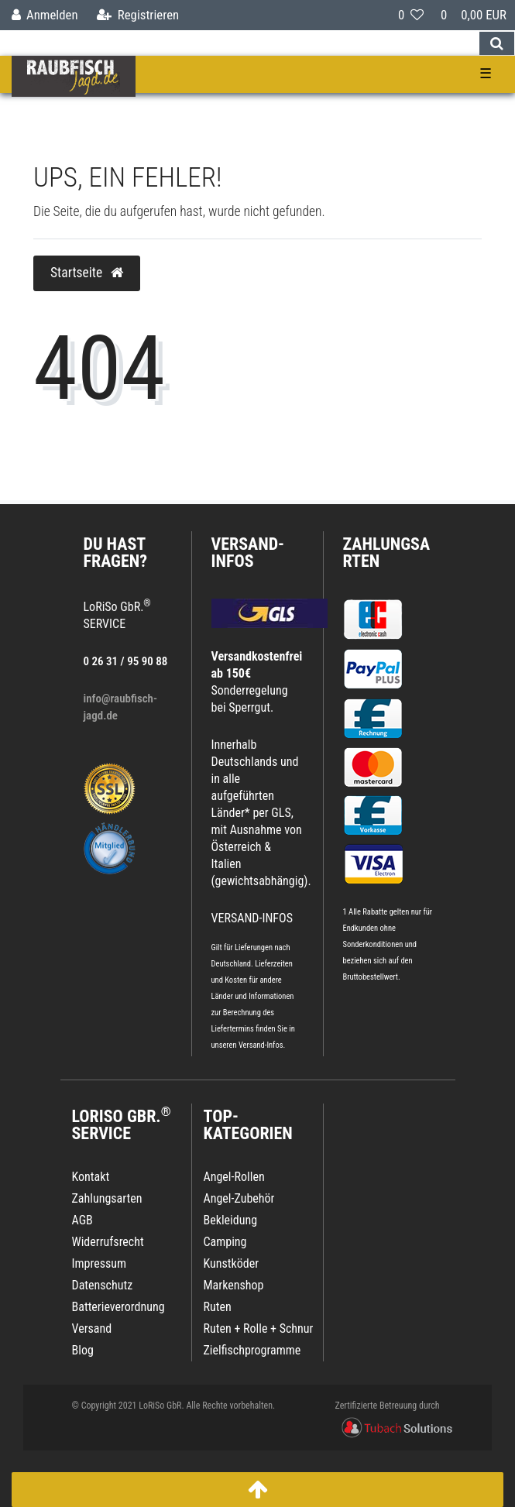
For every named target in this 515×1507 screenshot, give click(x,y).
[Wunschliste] (411, 15)
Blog (83, 1350)
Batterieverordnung (118, 1306)
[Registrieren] (137, 15)
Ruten (218, 1306)
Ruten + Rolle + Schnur (259, 1328)
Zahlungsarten (387, 552)
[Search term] (239, 43)
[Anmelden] (45, 15)
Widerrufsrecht (108, 1241)
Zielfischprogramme (252, 1350)
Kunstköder (231, 1263)
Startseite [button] (86, 272)
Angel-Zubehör (239, 1198)
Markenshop (234, 1285)
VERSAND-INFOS (248, 552)
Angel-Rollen (234, 1176)
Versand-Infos (261, 1045)
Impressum (99, 1263)
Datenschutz (102, 1285)
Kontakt (91, 1176)
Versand (92, 1328)
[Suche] (497, 43)
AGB (82, 1220)
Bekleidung (231, 1220)
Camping (225, 1241)
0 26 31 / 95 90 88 (126, 661)
